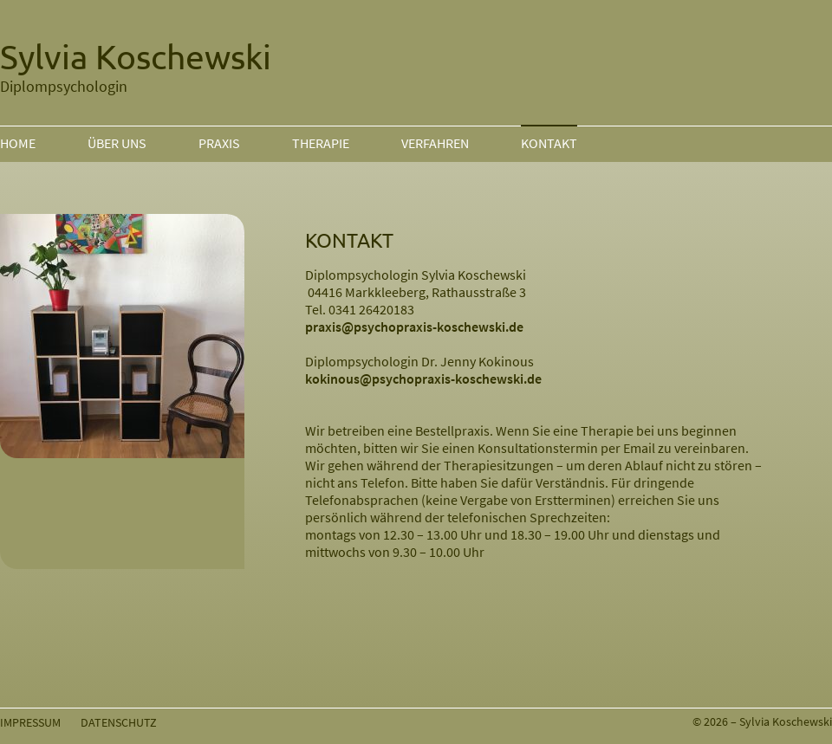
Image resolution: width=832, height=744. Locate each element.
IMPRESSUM (30, 722)
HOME (18, 143)
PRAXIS (219, 143)
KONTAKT (549, 143)
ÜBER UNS (117, 143)
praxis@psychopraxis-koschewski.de (414, 326)
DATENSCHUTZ (119, 722)
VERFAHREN (435, 143)
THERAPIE (320, 143)
